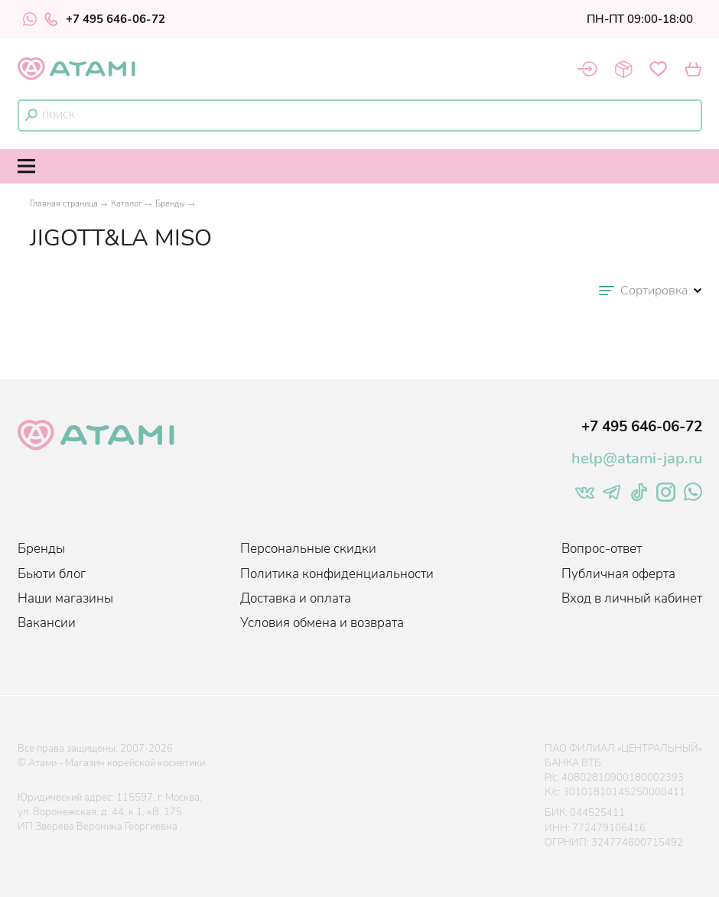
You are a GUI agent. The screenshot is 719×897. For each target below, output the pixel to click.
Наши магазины (65, 598)
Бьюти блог (52, 574)
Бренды (170, 204)
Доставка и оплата (295, 598)
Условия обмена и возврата (322, 623)
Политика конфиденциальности (337, 574)
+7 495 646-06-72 (104, 19)
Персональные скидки (308, 548)
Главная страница (64, 204)
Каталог (126, 204)
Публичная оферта (618, 574)
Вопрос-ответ (601, 548)
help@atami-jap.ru (636, 458)
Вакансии (47, 623)
